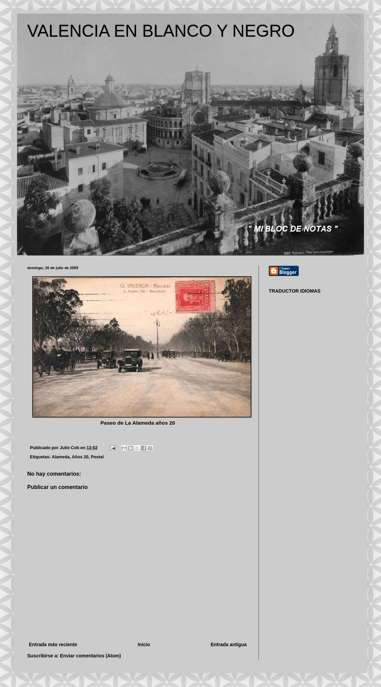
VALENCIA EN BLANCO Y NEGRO (161, 30)
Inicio (144, 644)
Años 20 (80, 457)
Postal (97, 457)
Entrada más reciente (53, 644)
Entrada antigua (229, 644)
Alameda (61, 457)
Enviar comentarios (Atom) (90, 655)
